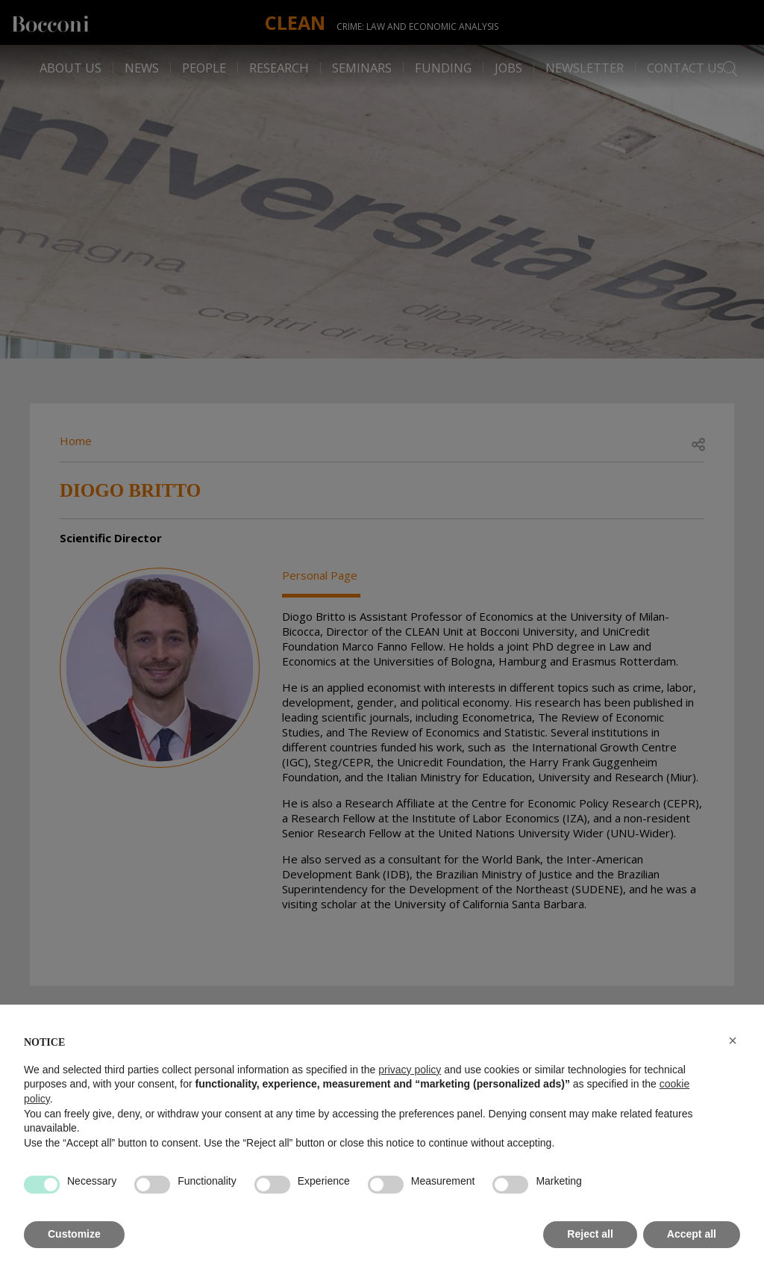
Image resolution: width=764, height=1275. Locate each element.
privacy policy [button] (409, 1070)
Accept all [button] (691, 1234)
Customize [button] (74, 1234)
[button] (733, 1040)
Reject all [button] (590, 1234)
